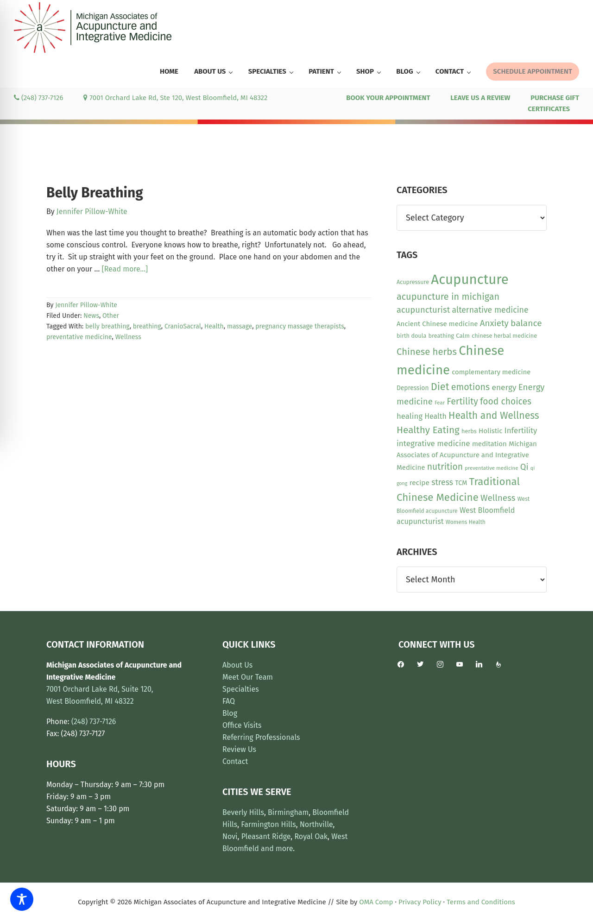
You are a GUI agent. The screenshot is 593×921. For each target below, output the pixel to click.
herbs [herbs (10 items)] (469, 431)
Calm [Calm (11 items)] (463, 336)
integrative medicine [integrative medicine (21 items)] (433, 443)
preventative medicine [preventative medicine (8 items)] (491, 468)
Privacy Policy (419, 902)
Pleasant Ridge (266, 836)
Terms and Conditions (481, 902)
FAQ (228, 701)
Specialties (240, 689)
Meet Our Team (247, 677)
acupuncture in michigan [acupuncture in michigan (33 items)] (448, 296)
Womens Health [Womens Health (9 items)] (466, 522)
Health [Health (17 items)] (435, 416)
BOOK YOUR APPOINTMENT (388, 98)
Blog (229, 713)
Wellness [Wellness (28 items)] (497, 497)
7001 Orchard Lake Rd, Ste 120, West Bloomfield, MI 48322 (175, 98)
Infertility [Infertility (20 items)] (521, 430)
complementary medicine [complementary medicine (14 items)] (491, 372)
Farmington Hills (268, 824)
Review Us (239, 749)
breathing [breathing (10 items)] (441, 335)
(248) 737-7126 (38, 98)
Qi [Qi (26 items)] (524, 467)
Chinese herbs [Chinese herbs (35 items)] (427, 351)
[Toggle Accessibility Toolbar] (21, 899)
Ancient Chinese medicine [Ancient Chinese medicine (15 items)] (437, 324)
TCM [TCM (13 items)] (461, 483)
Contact (235, 761)
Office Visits (242, 725)
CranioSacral (182, 326)
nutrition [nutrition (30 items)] (445, 466)
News (91, 316)
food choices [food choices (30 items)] (505, 401)
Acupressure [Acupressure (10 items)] (413, 281)
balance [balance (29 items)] (526, 323)
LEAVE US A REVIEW (480, 98)
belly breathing (107, 326)
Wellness (128, 337)
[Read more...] (125, 269)
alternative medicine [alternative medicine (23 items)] (490, 310)
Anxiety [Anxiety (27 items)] (494, 323)
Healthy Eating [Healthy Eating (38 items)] (428, 429)
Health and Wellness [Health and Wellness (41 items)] (493, 416)
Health (214, 326)
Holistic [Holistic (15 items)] (491, 431)
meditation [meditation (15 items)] (489, 444)
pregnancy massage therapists (299, 326)
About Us (237, 665)
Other (110, 316)
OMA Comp (376, 902)
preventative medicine (79, 337)
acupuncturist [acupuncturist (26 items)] (423, 310)
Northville (316, 824)
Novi (230, 836)
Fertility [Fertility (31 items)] (462, 401)
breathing (147, 326)
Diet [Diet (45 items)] (440, 387)
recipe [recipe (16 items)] (419, 483)
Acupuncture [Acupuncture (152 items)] (469, 279)
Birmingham (288, 812)
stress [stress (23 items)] (442, 482)
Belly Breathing (94, 192)
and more (277, 848)
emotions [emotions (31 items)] (470, 387)
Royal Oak (311, 836)
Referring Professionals (261, 737)
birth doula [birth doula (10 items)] (411, 335)
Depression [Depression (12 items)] (413, 388)
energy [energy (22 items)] (504, 387)
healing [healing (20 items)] (410, 416)
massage (239, 326)
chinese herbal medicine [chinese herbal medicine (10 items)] (504, 335)
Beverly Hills (243, 812)
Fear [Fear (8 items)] (440, 402)
